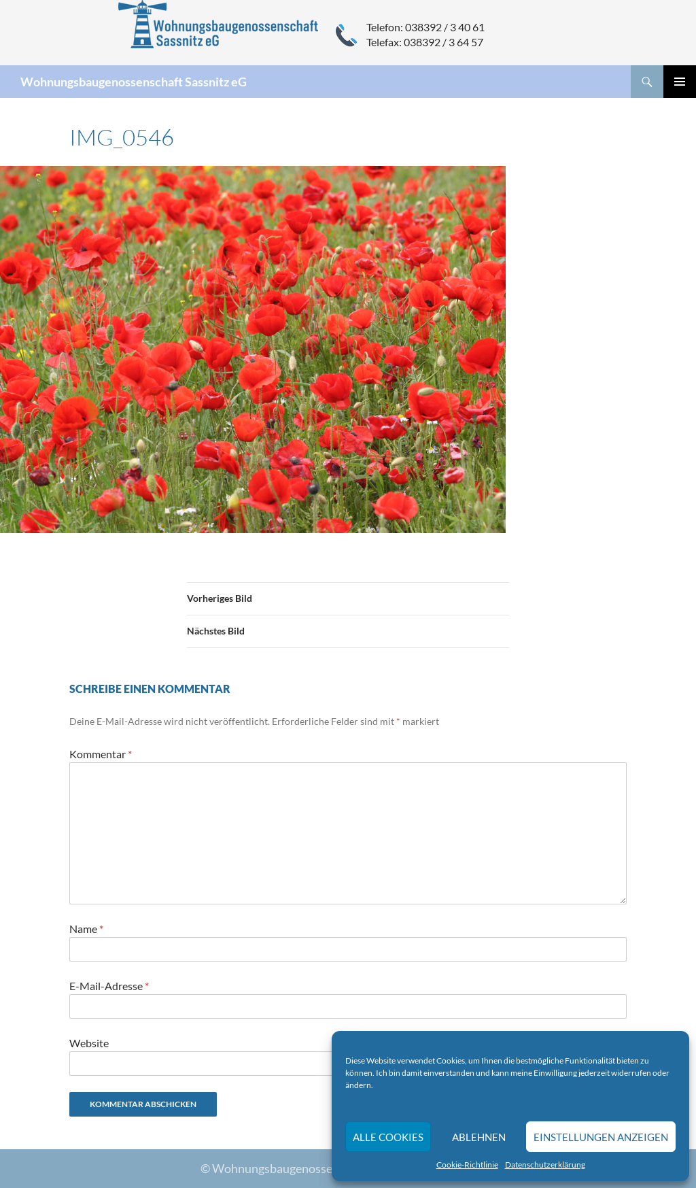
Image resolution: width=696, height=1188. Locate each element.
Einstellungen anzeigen (601, 1137)
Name (86, 928)
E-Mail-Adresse (109, 985)
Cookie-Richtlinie (467, 1164)
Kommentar (100, 753)
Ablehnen (479, 1137)
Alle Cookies (388, 1137)
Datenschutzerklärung (545, 1164)
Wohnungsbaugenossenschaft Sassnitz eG (133, 81)
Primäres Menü (679, 81)
